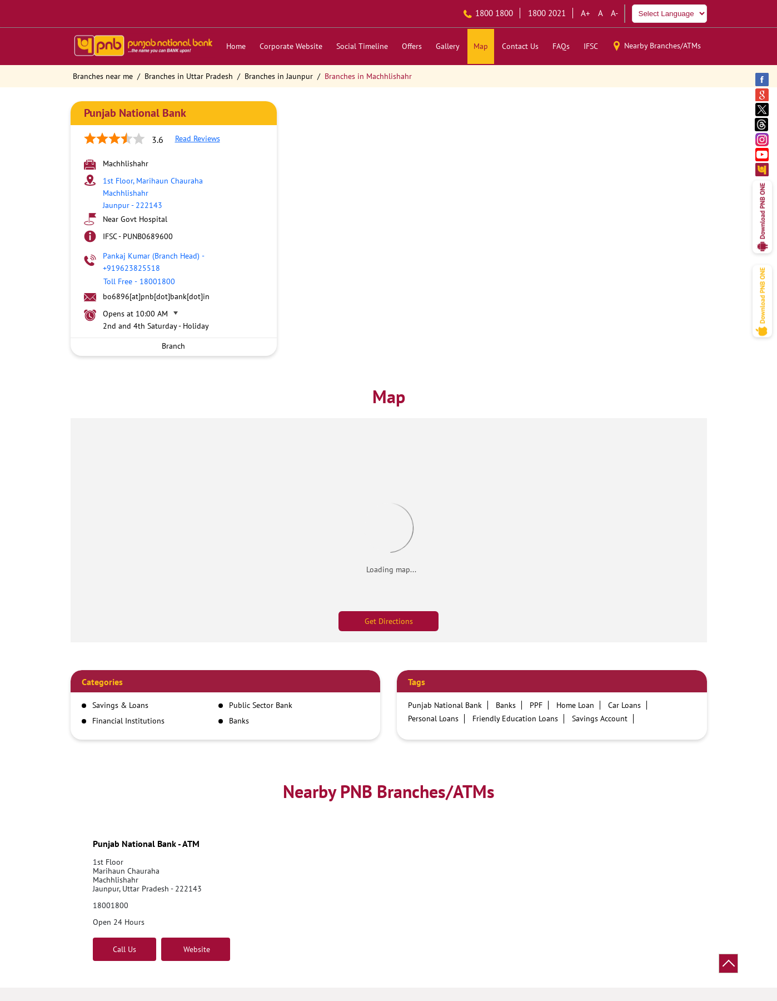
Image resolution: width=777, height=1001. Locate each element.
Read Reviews (197, 138)
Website (195, 949)
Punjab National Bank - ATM (146, 843)
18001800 (110, 905)
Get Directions (389, 621)
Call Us (124, 949)
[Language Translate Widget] (669, 13)
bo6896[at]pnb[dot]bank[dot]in (156, 296)
